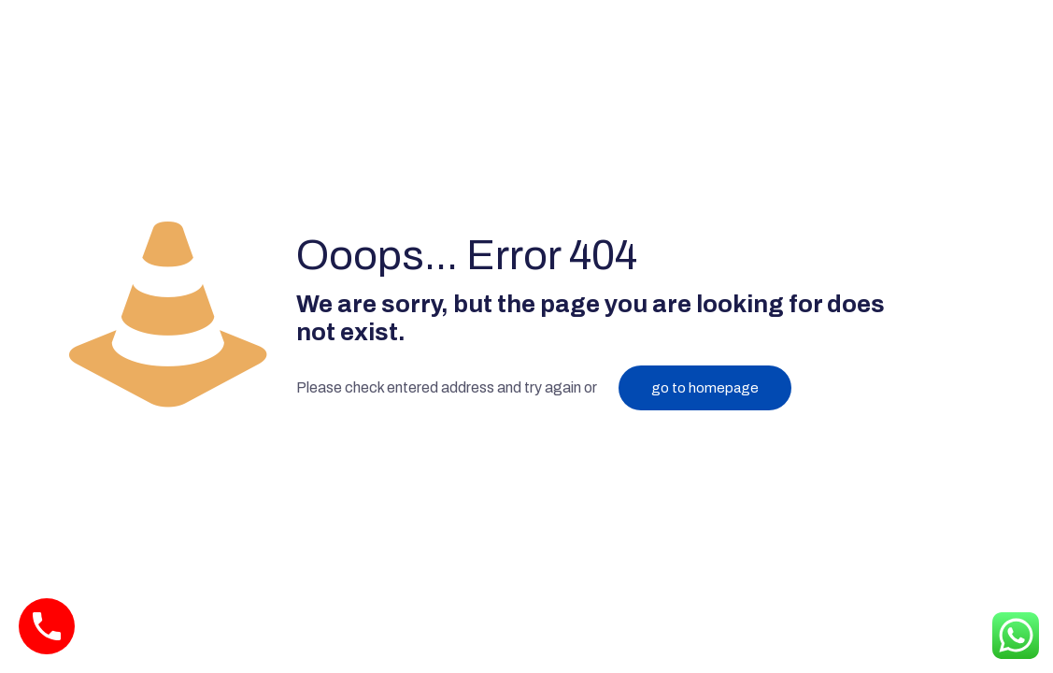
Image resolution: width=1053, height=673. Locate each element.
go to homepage (705, 387)
